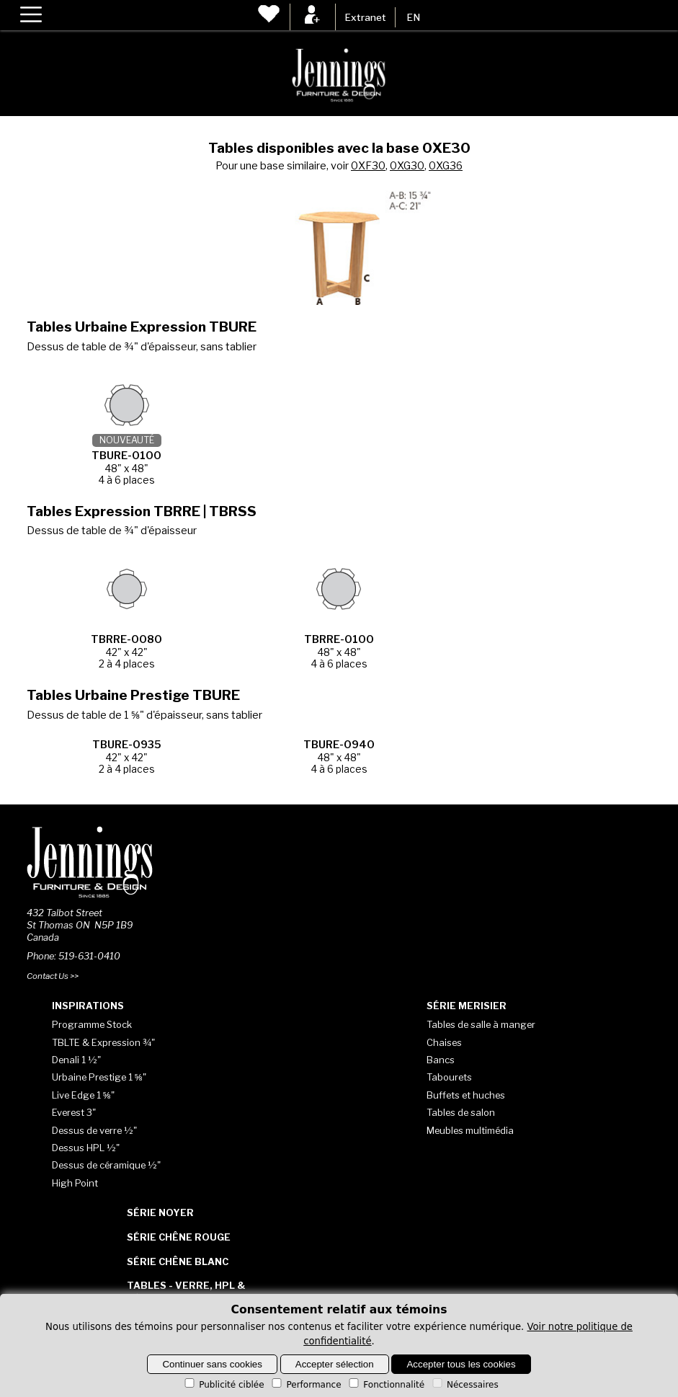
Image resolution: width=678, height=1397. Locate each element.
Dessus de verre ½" (94, 1130)
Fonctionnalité (385, 1385)
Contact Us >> (53, 976)
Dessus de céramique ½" (106, 1165)
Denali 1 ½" (76, 1059)
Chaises (444, 1042)
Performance (305, 1385)
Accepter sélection (334, 1364)
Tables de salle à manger (481, 1024)
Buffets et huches (466, 1095)
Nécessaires (464, 1385)
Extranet (365, 17)
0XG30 (407, 165)
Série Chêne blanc (177, 1261)
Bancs (441, 1059)
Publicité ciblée (223, 1385)
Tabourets (449, 1077)
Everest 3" (74, 1112)
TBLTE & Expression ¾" (103, 1042)
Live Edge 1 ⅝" (83, 1095)
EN (413, 17)
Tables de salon (461, 1112)
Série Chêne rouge (179, 1237)
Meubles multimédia (470, 1130)
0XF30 (368, 165)
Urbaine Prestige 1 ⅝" (99, 1077)
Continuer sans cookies (212, 1364)
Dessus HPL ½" (86, 1147)
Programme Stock (92, 1024)
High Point (75, 1183)
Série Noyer (160, 1212)
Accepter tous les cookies (460, 1364)
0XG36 (446, 165)
